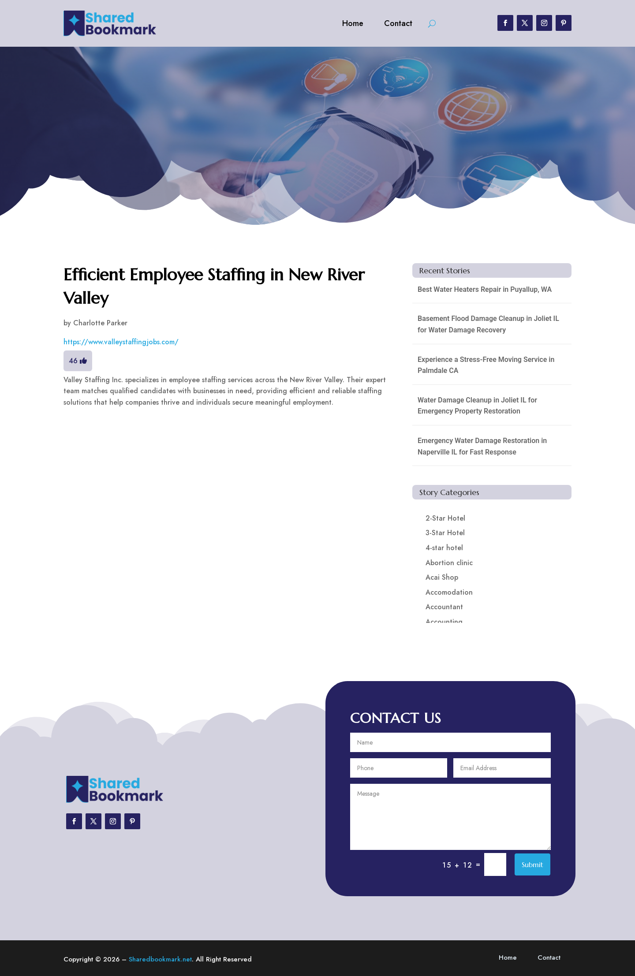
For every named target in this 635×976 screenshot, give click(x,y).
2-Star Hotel (445, 518)
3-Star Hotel (445, 533)
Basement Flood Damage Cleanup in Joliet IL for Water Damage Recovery (488, 324)
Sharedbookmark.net (160, 959)
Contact (398, 23)
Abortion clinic (449, 563)
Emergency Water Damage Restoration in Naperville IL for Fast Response (482, 446)
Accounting (444, 622)
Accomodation (449, 592)
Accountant (444, 607)
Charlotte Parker (100, 323)
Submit (532, 864)
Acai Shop (442, 577)
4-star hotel (444, 548)
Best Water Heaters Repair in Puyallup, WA (485, 289)
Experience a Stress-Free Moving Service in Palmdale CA (486, 365)
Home (352, 23)
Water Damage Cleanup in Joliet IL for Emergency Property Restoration (477, 406)
